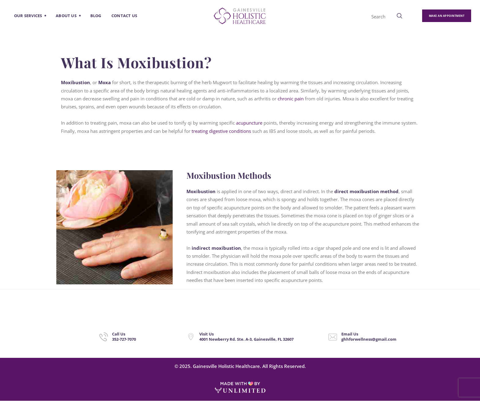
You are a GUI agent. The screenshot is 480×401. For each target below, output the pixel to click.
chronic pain (291, 99)
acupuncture (249, 123)
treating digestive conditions (221, 131)
